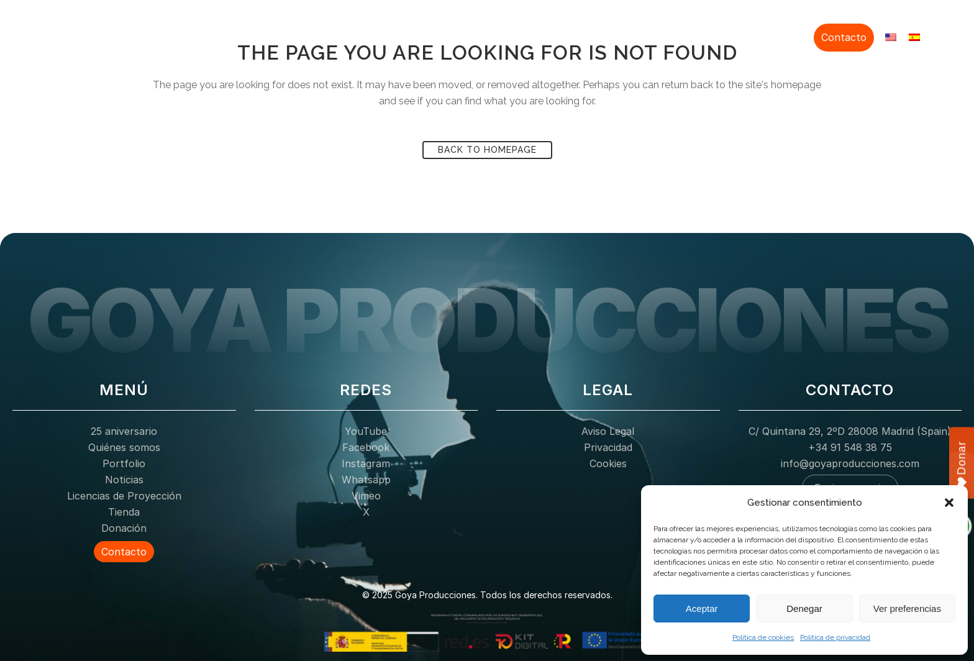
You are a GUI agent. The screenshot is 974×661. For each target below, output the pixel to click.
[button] (949, 502)
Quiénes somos (448, 36)
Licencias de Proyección (654, 36)
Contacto (844, 37)
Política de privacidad (835, 637)
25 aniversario (367, 36)
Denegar (804, 608)
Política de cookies (763, 637)
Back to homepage (487, 150)
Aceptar (702, 608)
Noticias (566, 36)
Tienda (737, 36)
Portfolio (515, 36)
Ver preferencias (907, 608)
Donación (786, 36)
